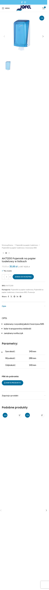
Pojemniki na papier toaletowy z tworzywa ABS (19, 248)
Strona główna (7, 245)
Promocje (31, 292)
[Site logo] (23, 8)
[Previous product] (3, 253)
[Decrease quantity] (3, 276)
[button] (4, 36)
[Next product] (9, 253)
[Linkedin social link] (17, 296)
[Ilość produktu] (6, 276)
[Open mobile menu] (6, 8)
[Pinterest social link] (14, 296)
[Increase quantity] (9, 276)
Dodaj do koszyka (23, 277)
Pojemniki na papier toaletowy (26, 245)
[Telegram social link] (20, 296)
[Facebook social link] (21, 2)
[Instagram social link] (25, 2)
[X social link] (11, 296)
